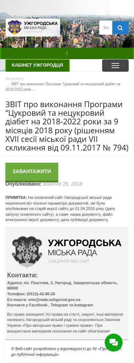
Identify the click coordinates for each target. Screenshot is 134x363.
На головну (14, 79)
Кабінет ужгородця (37, 65)
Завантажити (32, 171)
